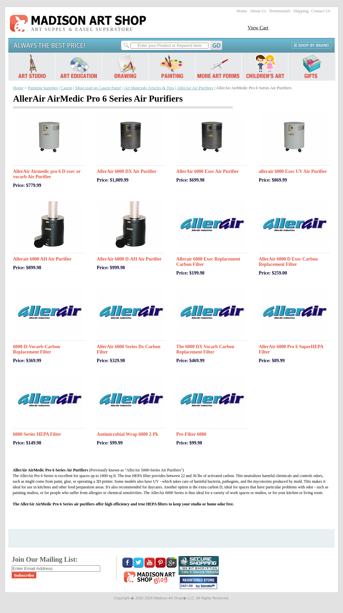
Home (242, 11)
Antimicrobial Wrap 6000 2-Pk (128, 434)
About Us (258, 11)
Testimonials (279, 11)
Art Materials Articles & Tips (149, 88)
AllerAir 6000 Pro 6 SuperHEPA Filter (291, 349)
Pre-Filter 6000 (191, 434)
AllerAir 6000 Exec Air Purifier (207, 171)
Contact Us (320, 11)
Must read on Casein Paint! (98, 88)
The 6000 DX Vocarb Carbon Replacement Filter (205, 349)
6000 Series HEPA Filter (37, 434)
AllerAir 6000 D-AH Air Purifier (129, 259)
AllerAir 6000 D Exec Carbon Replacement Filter (288, 262)
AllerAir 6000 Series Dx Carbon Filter (129, 349)
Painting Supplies (43, 88)
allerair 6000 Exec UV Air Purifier (293, 171)
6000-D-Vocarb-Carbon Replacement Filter (36, 349)
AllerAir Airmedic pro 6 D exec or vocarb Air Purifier (47, 174)
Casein (66, 88)
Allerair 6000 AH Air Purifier (42, 259)
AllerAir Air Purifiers (195, 88)
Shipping (301, 11)
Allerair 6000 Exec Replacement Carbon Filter (208, 262)
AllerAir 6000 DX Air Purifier (127, 171)
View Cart (257, 27)
